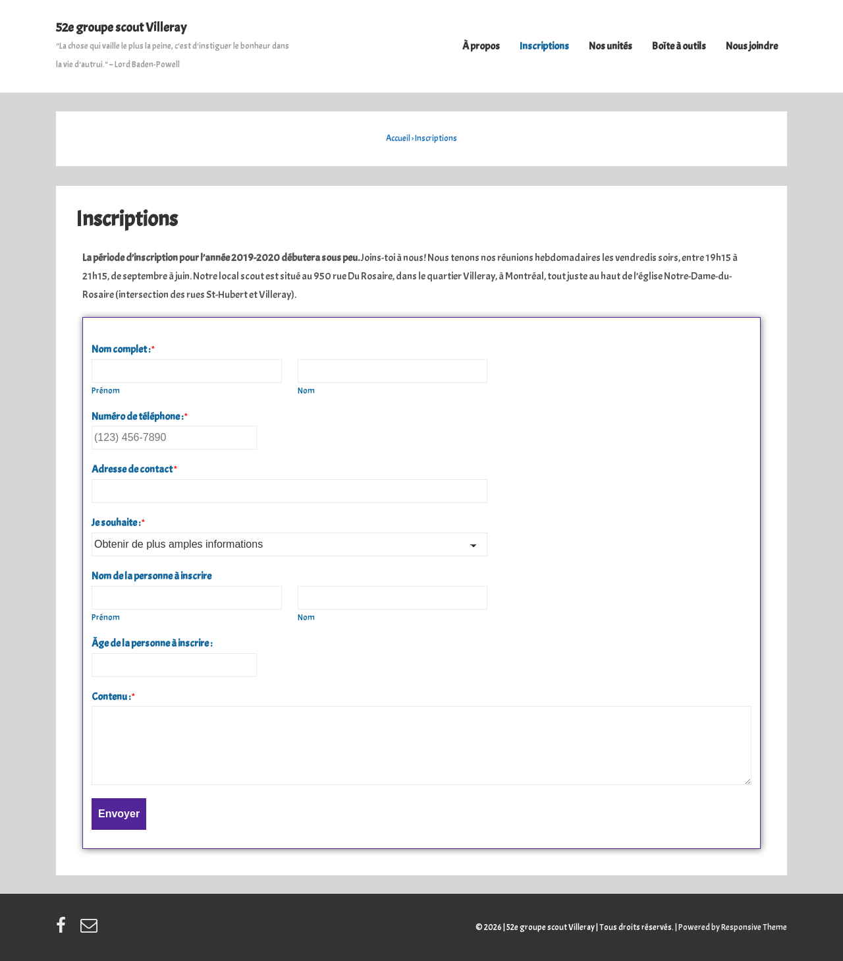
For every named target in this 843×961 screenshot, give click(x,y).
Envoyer (119, 813)
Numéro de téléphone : (140, 416)
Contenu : (113, 696)
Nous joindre (752, 46)
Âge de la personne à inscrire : (152, 643)
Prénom (106, 391)
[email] (90, 930)
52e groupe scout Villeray (121, 27)
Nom (306, 391)
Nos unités (610, 46)
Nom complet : (123, 349)
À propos (481, 46)
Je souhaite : (118, 522)
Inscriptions (544, 46)
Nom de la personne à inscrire (151, 576)
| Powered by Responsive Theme (731, 927)
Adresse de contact (134, 469)
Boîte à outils (679, 46)
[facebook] (63, 930)
